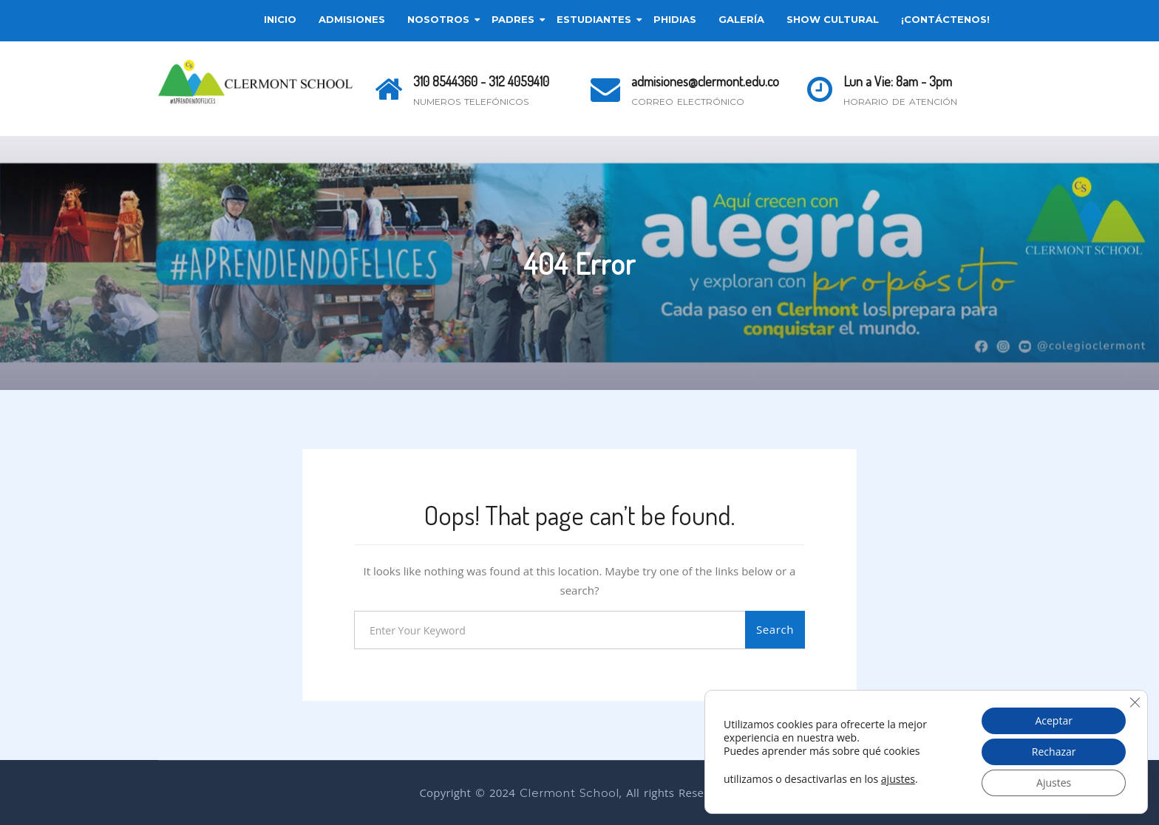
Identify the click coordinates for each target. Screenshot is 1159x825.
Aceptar (1053, 720)
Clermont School (569, 793)
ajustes (898, 779)
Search (775, 629)
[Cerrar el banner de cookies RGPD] (1134, 702)
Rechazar (1054, 751)
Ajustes (1053, 783)
